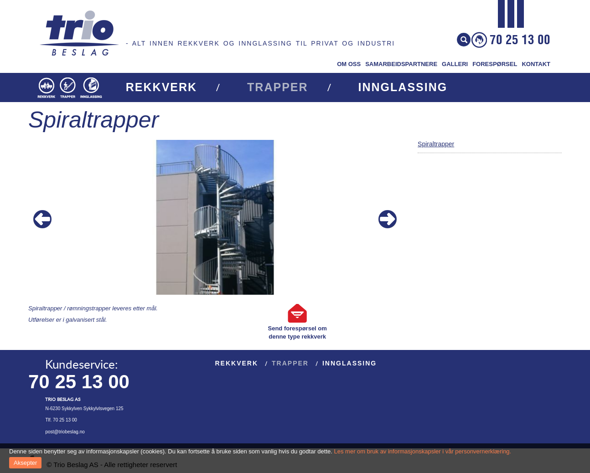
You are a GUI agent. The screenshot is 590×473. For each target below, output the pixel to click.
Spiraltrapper (436, 144)
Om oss (349, 64)
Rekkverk (161, 87)
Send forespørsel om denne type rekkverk (297, 332)
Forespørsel (494, 64)
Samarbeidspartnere (401, 64)
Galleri (455, 64)
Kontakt (536, 64)
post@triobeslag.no (64, 431)
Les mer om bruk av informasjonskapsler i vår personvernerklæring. (423, 451)
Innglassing (403, 87)
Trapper (277, 87)
